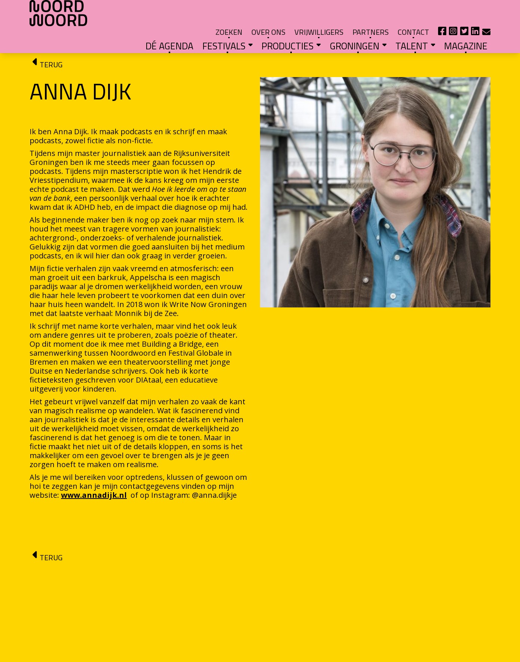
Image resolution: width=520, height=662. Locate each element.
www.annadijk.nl (94, 475)
